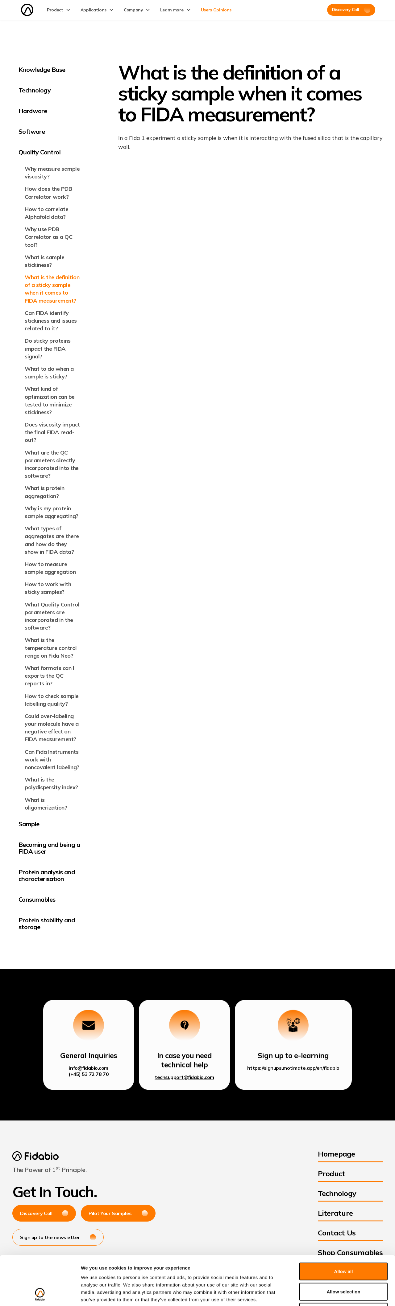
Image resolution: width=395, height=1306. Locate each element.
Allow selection (343, 1245)
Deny (343, 1265)
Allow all (343, 1225)
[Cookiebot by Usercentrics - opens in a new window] (40, 1294)
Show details (324, 1293)
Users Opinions (216, 9)
